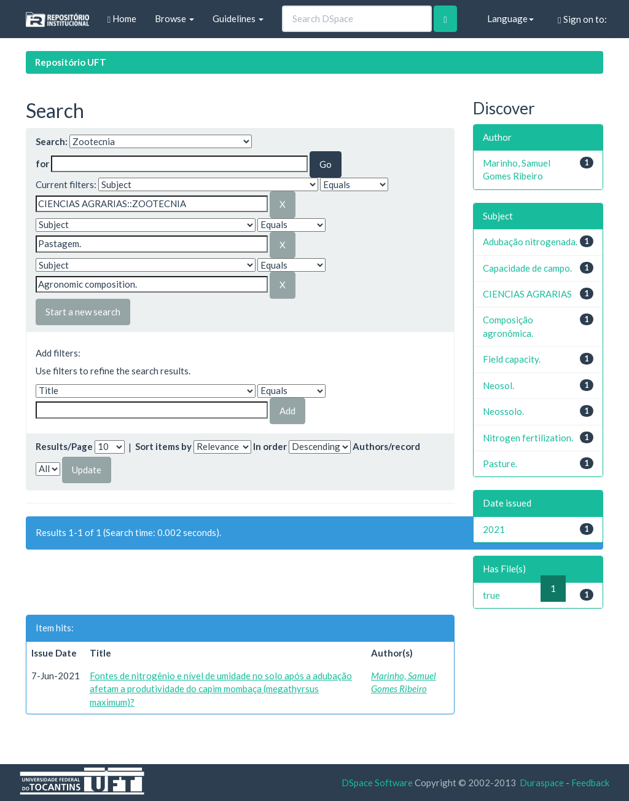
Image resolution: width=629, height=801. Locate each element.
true (491, 595)
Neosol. (498, 385)
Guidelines (238, 18)
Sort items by (163, 446)
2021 (494, 529)
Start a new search (82, 311)
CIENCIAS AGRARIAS (527, 293)
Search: (52, 141)
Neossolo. (503, 411)
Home (121, 19)
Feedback (590, 782)
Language (510, 18)
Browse (174, 18)
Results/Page (64, 446)
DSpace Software (377, 782)
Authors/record (386, 446)
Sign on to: (582, 19)
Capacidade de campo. (527, 268)
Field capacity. (512, 359)
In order (270, 446)
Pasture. (500, 463)
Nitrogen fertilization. (528, 437)
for (42, 163)
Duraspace (542, 782)
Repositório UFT (70, 62)
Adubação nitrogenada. (530, 241)
